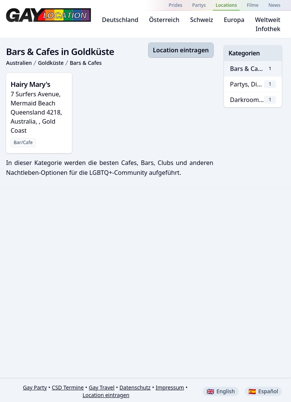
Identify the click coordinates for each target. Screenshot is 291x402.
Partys (199, 5)
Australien (19, 62)
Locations (226, 5)
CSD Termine (68, 387)
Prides (175, 5)
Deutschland (120, 20)
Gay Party (35, 387)
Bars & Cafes (86, 62)
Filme (252, 5)
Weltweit (267, 20)
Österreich (164, 20)
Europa (234, 20)
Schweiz (201, 20)
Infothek (268, 29)
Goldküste (51, 62)
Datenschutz (134, 387)
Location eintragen (181, 50)
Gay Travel (101, 387)
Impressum (170, 387)
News (274, 5)
